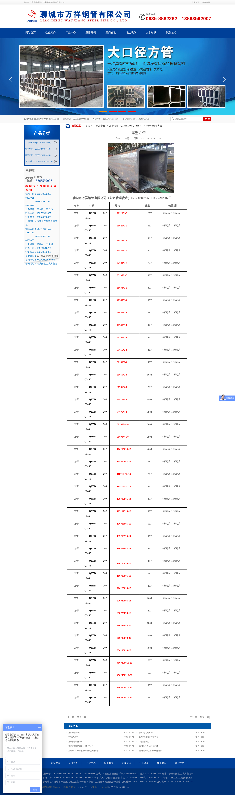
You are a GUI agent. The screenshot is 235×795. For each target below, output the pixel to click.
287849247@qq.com (47, 256)
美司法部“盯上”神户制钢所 (150, 751)
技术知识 (151, 32)
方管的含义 (73, 737)
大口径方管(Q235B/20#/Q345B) (47, 119)
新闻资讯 (111, 32)
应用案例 (90, 32)
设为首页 (195, 2)
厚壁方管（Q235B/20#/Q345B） (106, 119)
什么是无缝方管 (146, 732)
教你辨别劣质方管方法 (148, 737)
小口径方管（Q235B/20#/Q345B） (137, 119)
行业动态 (131, 32)
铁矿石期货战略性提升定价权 (81, 746)
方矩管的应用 (74, 732)
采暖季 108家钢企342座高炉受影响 (83, 751)
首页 (87, 125)
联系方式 (171, 32)
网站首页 (30, 32)
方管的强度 (144, 741)
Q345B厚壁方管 (154, 125)
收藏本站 (206, 2)
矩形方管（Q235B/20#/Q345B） (76, 119)
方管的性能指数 (75, 741)
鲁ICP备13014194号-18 (118, 787)
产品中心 (70, 32)
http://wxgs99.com (84, 787)
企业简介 (50, 32)
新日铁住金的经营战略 (148, 746)
